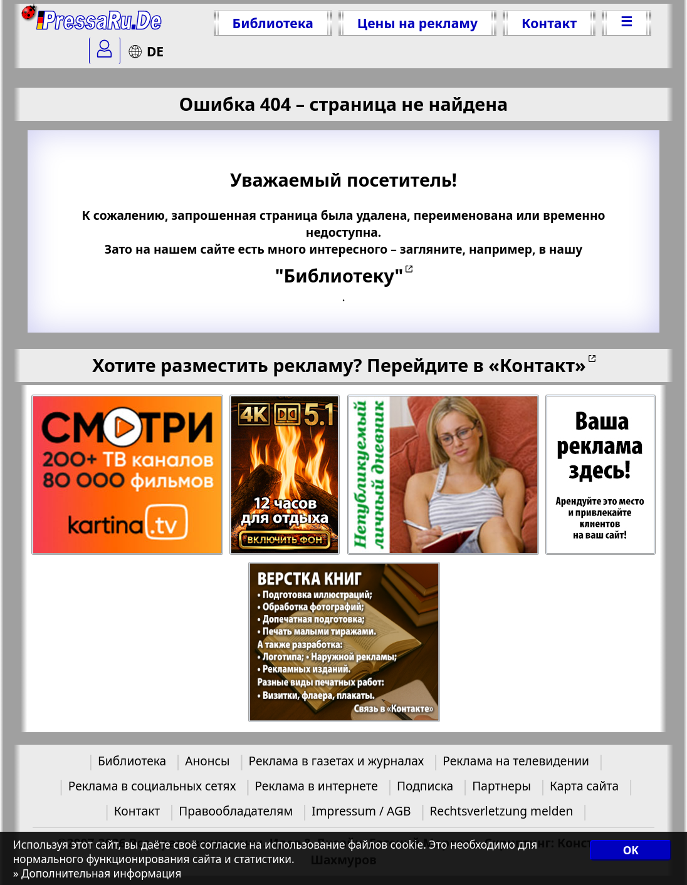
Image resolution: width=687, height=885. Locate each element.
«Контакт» (537, 365)
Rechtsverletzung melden (501, 810)
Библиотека (273, 23)
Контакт (549, 23)
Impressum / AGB (361, 810)
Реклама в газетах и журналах (336, 760)
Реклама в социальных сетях (152, 785)
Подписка (425, 785)
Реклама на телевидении (516, 760)
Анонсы (207, 760)
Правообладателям (236, 810)
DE (146, 51)
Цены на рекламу (417, 23)
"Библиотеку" (339, 275)
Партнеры (501, 785)
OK (631, 850)
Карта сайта (584, 785)
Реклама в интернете (315, 785)
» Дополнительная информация (97, 873)
